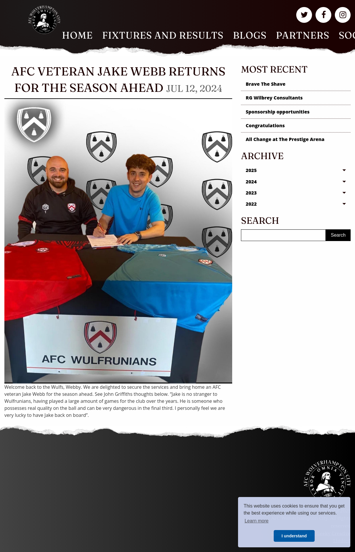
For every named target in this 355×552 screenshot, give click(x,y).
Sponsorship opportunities (277, 112)
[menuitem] (77, 35)
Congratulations (265, 125)
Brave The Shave (265, 84)
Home (77, 35)
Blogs (249, 35)
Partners (303, 35)
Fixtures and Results (162, 35)
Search (338, 235)
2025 (251, 170)
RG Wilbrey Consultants (274, 97)
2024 (251, 181)
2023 (251, 193)
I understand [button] (294, 536)
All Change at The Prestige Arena (285, 139)
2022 (251, 204)
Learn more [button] (256, 520)
